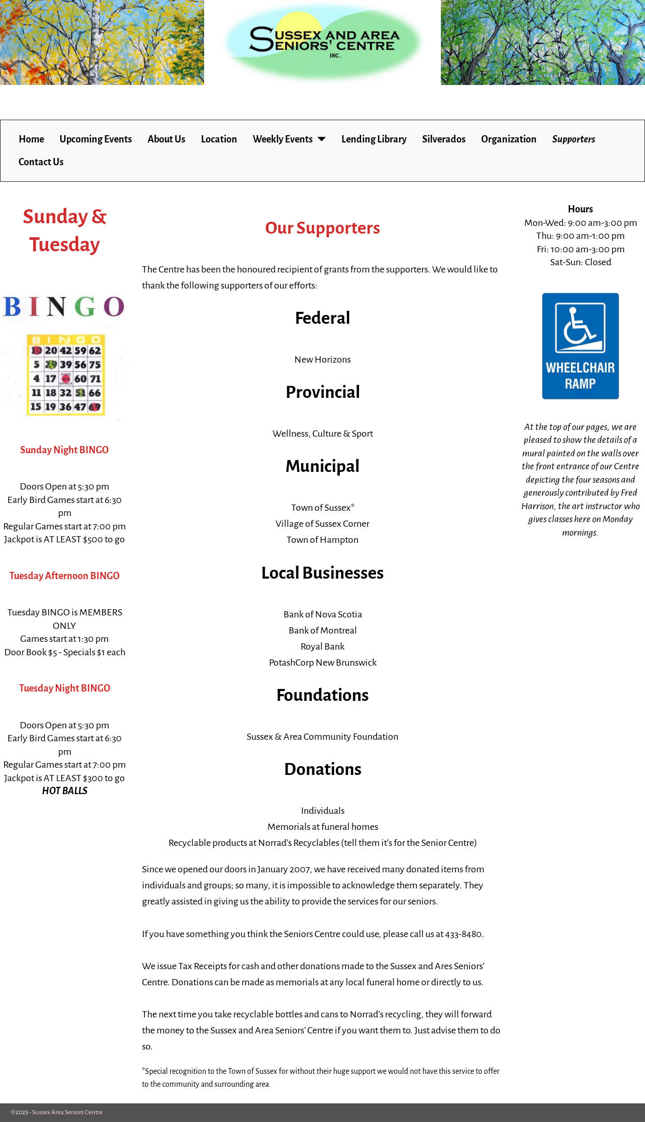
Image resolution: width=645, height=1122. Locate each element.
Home (31, 139)
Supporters (573, 139)
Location (219, 139)
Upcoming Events (96, 139)
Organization (509, 139)
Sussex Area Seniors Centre (67, 1112)
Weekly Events (283, 139)
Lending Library (374, 139)
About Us (166, 139)
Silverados (444, 139)
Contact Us (41, 162)
